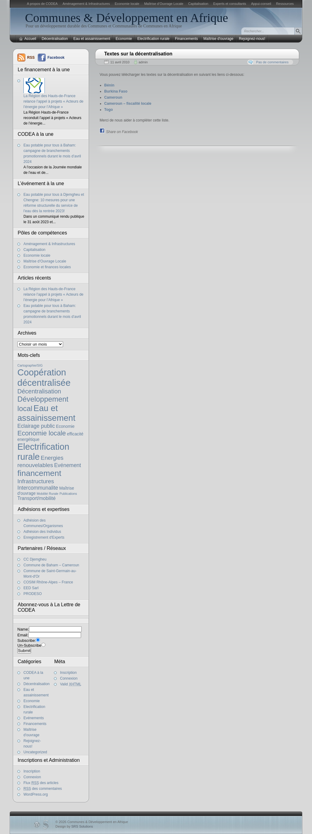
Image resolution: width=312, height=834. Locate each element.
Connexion (68, 678)
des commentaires (42, 788)
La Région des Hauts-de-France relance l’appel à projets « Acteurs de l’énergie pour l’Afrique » (53, 101)
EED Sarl (30, 588)
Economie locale (127, 3)
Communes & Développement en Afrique (126, 18)
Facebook (56, 57)
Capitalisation (198, 3)
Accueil (30, 39)
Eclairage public (36, 426)
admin (143, 62)
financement (39, 473)
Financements (186, 39)
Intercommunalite (37, 488)
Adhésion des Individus (42, 532)
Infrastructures (35, 481)
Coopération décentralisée (43, 377)
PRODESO (32, 594)
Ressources (285, 3)
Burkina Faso (115, 91)
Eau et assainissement (91, 39)
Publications (68, 493)
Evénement (67, 465)
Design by (74, 826)
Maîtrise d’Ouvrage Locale (163, 3)
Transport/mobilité (36, 498)
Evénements (33, 718)
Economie (123, 39)
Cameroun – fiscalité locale (127, 103)
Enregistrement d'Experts (43, 537)
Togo (108, 109)
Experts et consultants (229, 3)
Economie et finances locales (47, 267)
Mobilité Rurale (47, 493)
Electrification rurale (153, 39)
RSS (31, 57)
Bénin (109, 85)
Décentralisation (55, 39)
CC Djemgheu (34, 559)
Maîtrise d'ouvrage (218, 39)
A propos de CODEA (42, 3)
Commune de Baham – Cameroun (51, 565)
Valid (70, 684)
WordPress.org (35, 794)
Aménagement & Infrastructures (86, 3)
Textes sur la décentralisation (138, 53)
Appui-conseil (261, 3)
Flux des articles (40, 783)
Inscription (68, 672)
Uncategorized (35, 752)
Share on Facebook (122, 132)
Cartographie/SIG (30, 365)
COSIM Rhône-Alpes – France (48, 582)
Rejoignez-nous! (252, 39)
